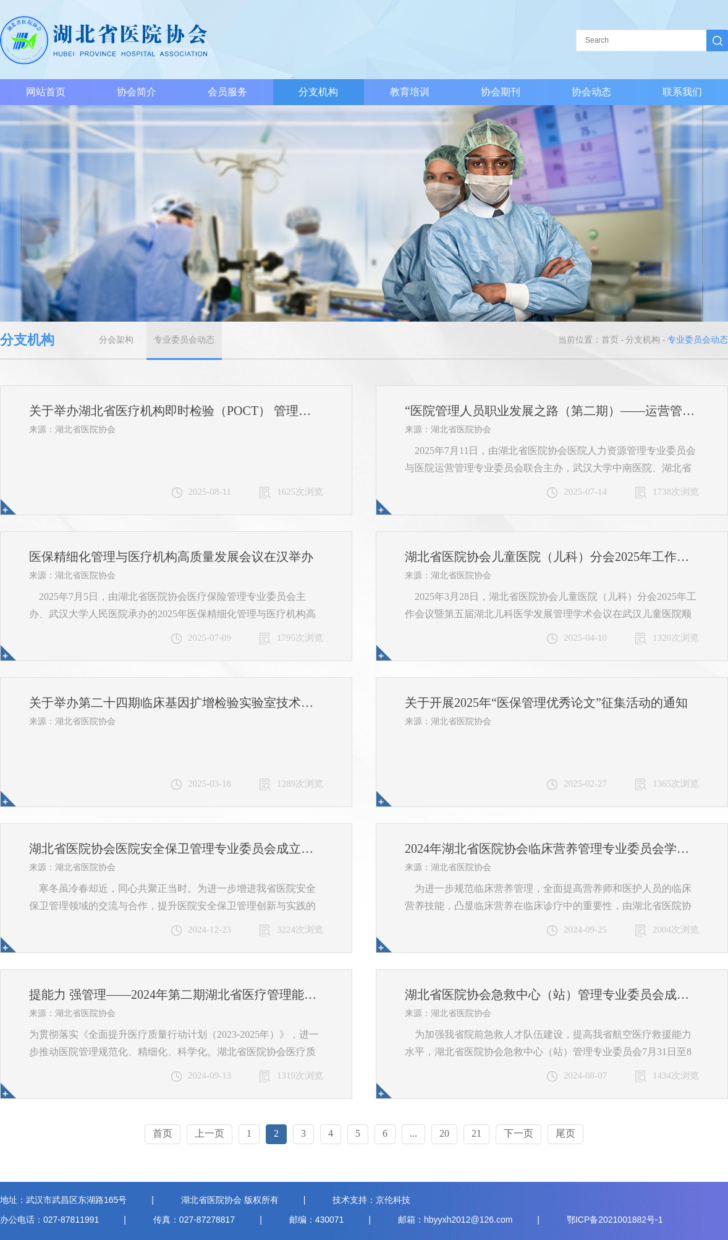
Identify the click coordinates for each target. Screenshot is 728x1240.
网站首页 (46, 92)
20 (444, 1133)
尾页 (565, 1133)
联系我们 (682, 92)
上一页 (209, 1133)
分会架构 (116, 339)
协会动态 (591, 92)
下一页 (518, 1133)
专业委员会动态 (184, 339)
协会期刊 (500, 92)
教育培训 (410, 92)
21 (476, 1133)
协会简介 (136, 92)
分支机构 (318, 92)
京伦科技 (393, 1200)
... (413, 1133)
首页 (610, 339)
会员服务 (227, 92)
